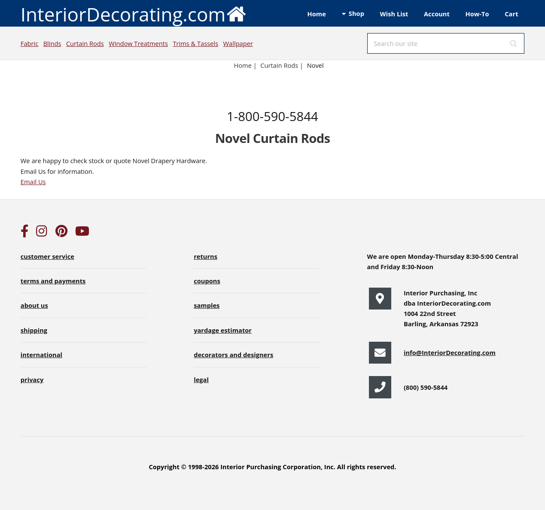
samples (206, 305)
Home (317, 13)
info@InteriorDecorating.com (450, 352)
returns (205, 256)
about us (34, 305)
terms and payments (53, 280)
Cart (511, 13)
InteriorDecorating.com (134, 13)
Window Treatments (138, 43)
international (41, 354)
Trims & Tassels (195, 43)
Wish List (394, 13)
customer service (47, 256)
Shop (356, 13)
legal (201, 379)
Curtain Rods (85, 43)
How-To (477, 13)
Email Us (33, 181)
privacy (32, 379)
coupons (207, 280)
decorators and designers (233, 354)
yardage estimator (223, 330)
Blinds (52, 43)
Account (437, 13)
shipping (34, 330)
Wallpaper (238, 43)
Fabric (29, 43)
